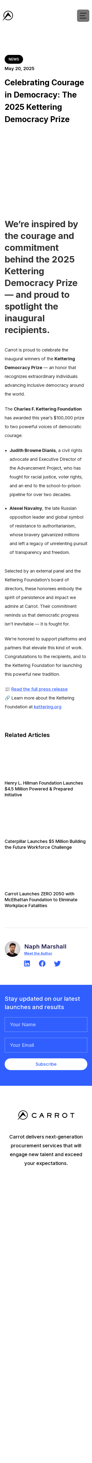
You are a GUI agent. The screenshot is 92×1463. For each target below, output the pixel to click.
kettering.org (47, 706)
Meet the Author (38, 953)
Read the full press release (39, 689)
